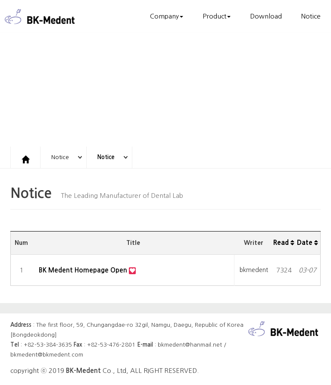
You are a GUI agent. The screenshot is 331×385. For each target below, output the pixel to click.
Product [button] (217, 16)
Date (307, 242)
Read (283, 242)
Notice (311, 16)
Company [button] (166, 16)
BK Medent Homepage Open (84, 270)
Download (266, 16)
